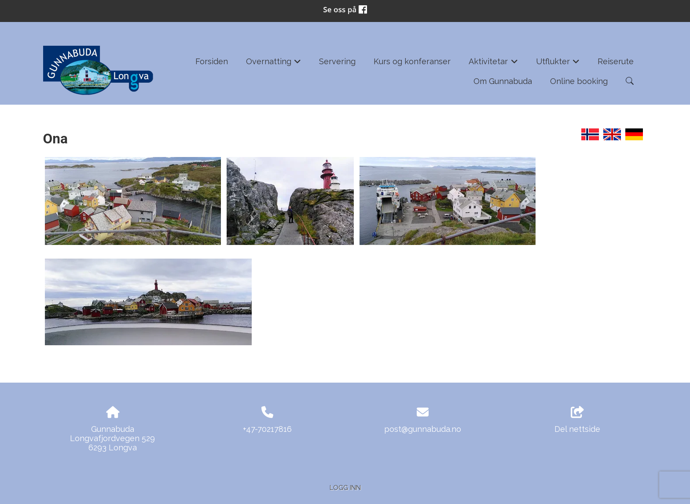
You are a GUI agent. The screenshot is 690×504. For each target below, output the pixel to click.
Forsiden (211, 61)
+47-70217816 (267, 429)
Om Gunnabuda (502, 81)
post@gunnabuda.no (422, 429)
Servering (337, 61)
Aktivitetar (493, 64)
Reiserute (616, 61)
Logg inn (345, 487)
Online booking (579, 81)
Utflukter (558, 64)
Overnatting (273, 64)
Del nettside (577, 420)
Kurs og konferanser (412, 61)
